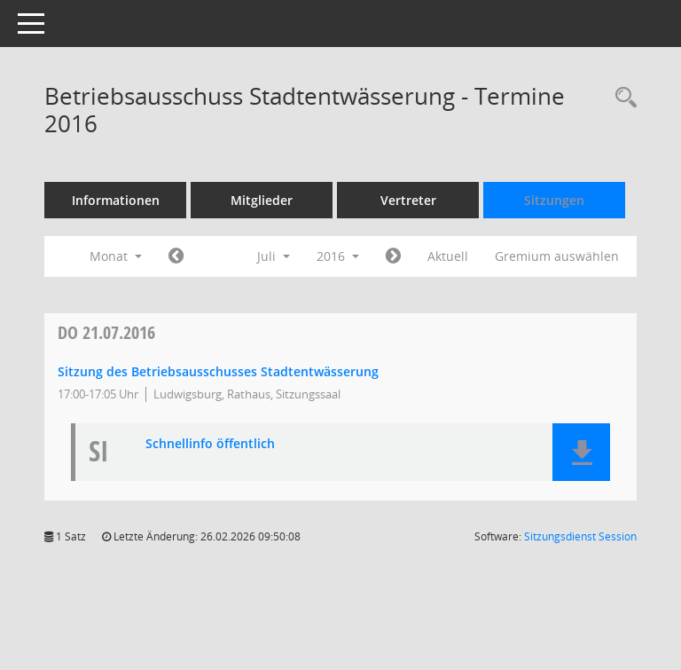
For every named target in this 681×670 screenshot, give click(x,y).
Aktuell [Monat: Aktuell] (447, 256)
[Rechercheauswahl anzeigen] (622, 98)
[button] (581, 452)
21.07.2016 (106, 332)
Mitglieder (262, 200)
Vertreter (408, 200)
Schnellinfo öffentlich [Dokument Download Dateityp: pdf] (210, 444)
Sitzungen (554, 200)
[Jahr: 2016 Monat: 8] (393, 256)
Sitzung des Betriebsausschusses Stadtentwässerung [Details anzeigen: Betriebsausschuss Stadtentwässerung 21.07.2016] (218, 371)
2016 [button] (338, 256)
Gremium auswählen (557, 256)
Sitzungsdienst (580, 536)
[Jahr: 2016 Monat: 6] (176, 256)
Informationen (116, 200)
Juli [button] (273, 256)
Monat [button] (116, 256)
